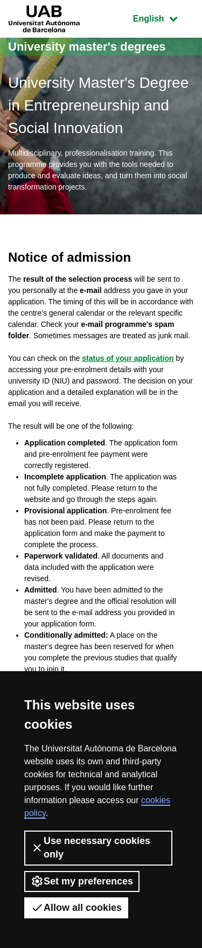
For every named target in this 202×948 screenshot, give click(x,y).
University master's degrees (87, 46)
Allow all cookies (76, 907)
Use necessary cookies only (90, 847)
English (163, 17)
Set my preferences (82, 881)
